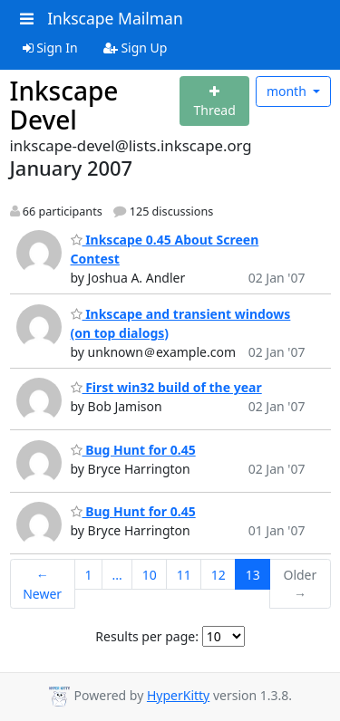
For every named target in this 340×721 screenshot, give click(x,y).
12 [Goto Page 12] (218, 574)
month (288, 91)
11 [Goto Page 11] (184, 574)
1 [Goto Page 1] (88, 574)
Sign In (50, 47)
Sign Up (135, 47)
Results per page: (147, 636)
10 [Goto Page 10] (149, 574)
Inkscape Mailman (115, 18)
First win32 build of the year (166, 387)
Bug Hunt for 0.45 (133, 449)
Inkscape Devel (64, 105)
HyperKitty (178, 695)
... (116, 574)
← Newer (42, 584)
